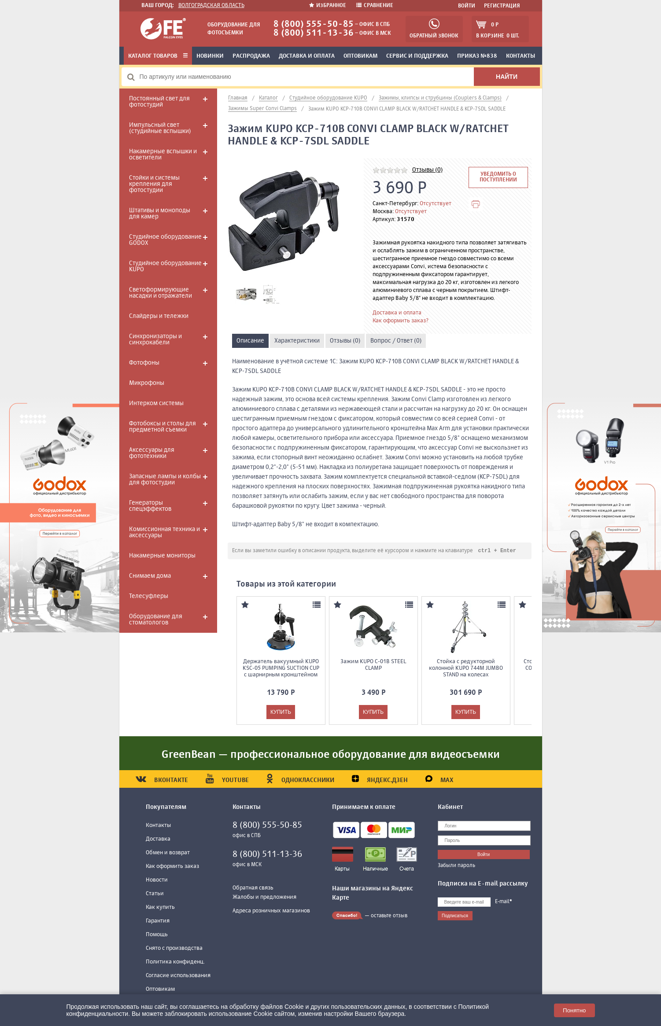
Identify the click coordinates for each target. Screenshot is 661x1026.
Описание (250, 341)
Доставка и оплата (307, 56)
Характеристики (297, 341)
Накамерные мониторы (162, 556)
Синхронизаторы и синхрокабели (155, 339)
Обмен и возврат (168, 853)
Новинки (210, 56)
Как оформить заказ (172, 867)
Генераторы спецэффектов (150, 506)
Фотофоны (144, 363)
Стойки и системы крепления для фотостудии (154, 184)
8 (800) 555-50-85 (313, 24)
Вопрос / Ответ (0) (395, 341)
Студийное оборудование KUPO (165, 266)
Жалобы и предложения (264, 898)
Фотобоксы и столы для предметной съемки (162, 427)
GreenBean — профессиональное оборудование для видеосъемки (331, 755)
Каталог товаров (158, 56)
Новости (157, 880)
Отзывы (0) (427, 170)
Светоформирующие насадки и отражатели (160, 293)
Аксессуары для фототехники (151, 453)
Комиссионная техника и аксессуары (164, 532)
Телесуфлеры (148, 596)
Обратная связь (253, 888)
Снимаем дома (150, 576)
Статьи (155, 894)
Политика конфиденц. (175, 962)
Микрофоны (146, 383)
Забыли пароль (456, 866)
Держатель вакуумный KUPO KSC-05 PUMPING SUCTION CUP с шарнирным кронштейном (281, 668)
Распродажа (251, 56)
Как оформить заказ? (400, 321)
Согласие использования (178, 976)
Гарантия (158, 921)
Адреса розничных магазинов (271, 911)
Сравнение (374, 5)
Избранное (328, 5)
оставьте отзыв (389, 916)
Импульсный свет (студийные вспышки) (160, 128)
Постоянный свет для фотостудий (159, 102)
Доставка (158, 839)
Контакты (520, 56)
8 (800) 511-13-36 (313, 33)
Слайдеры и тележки (158, 316)
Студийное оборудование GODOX (165, 240)
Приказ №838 (477, 56)
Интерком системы (156, 403)
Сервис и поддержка (417, 56)
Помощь (157, 935)
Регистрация (502, 6)
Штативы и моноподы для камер (159, 213)
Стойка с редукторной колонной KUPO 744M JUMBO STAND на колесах (466, 668)
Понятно (574, 1010)
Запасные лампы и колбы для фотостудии (165, 479)
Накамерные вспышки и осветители (163, 154)
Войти (466, 6)
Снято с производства (174, 949)
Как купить (160, 908)
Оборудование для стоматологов (155, 619)
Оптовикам (360, 56)
